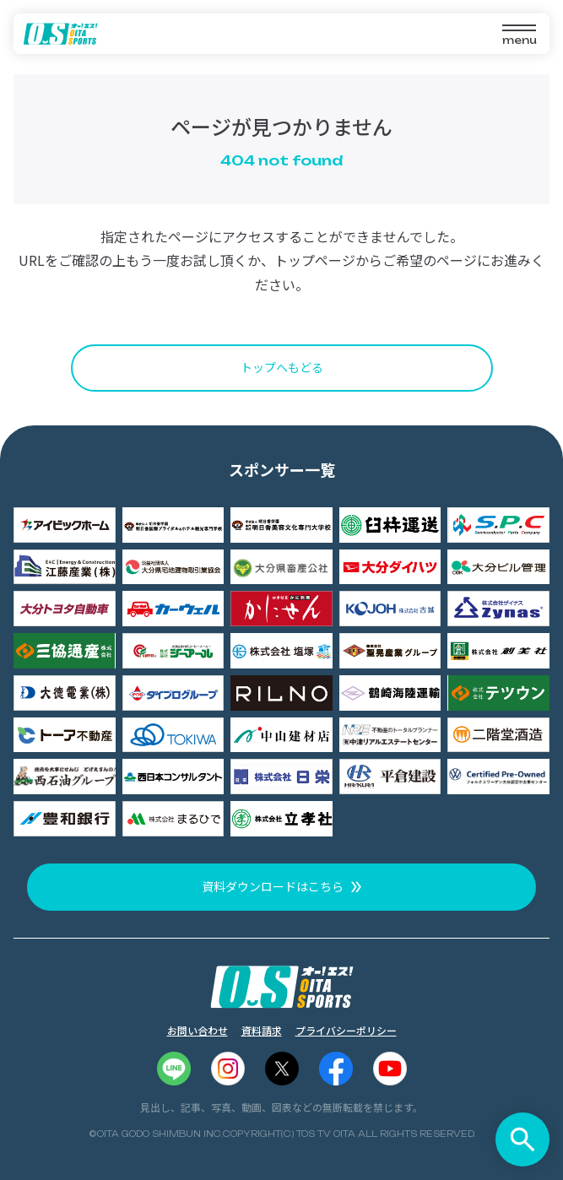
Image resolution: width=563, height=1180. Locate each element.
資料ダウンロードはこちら (273, 886)
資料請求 (261, 1030)
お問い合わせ (197, 1030)
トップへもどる (282, 367)
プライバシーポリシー (346, 1030)
